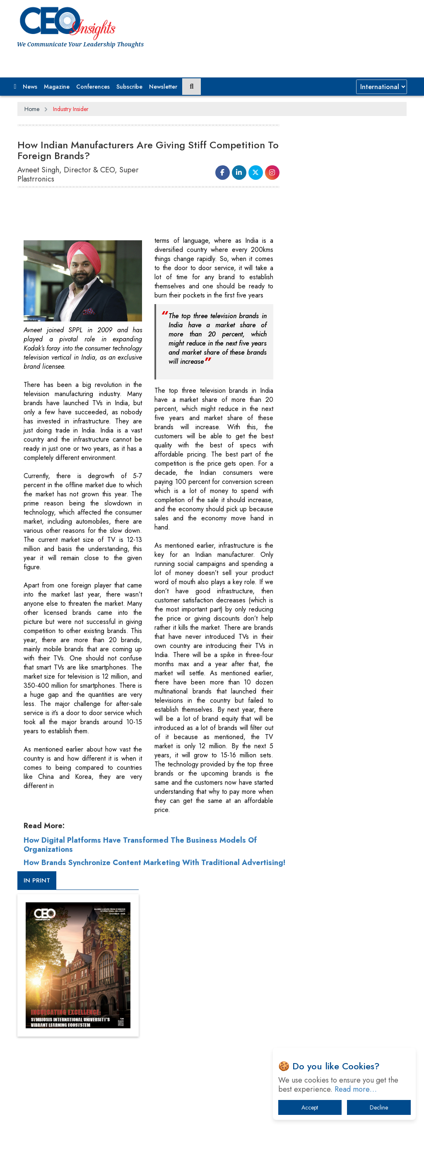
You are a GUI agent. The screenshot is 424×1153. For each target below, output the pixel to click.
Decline (379, 1107)
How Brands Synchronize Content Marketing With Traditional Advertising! (132, 876)
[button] (15, 86)
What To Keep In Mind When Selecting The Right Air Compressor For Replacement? (349, 857)
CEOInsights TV (318, 431)
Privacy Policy (118, 1001)
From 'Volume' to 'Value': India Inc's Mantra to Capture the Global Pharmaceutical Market (345, 746)
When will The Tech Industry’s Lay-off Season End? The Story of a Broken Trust (347, 797)
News (30, 86)
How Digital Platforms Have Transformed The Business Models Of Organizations (140, 854)
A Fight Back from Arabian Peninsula (346, 772)
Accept (309, 1107)
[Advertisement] (168, 215)
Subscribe (129, 86)
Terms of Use (166, 1001)
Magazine (57, 86)
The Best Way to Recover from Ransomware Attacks (338, 887)
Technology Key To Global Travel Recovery (341, 827)
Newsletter (163, 86)
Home (31, 109)
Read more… (356, 1089)
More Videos (307, 561)
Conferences (93, 86)
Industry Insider (71, 109)
